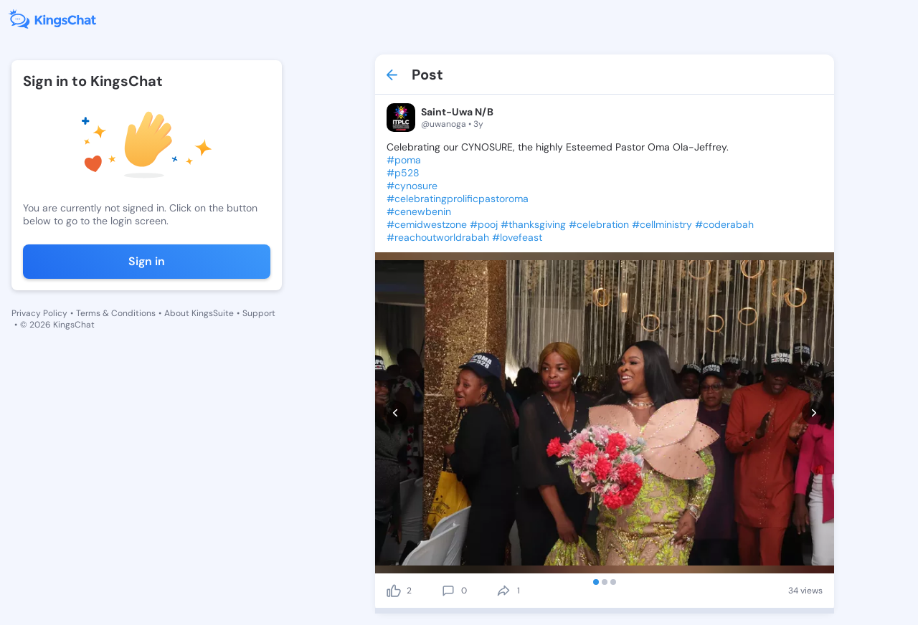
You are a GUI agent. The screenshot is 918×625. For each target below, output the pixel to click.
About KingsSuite (199, 313)
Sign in (146, 261)
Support (258, 313)
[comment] (448, 590)
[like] (394, 590)
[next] (813, 412)
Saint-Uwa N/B (457, 111)
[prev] (395, 412)
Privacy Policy (39, 313)
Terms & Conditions (116, 313)
